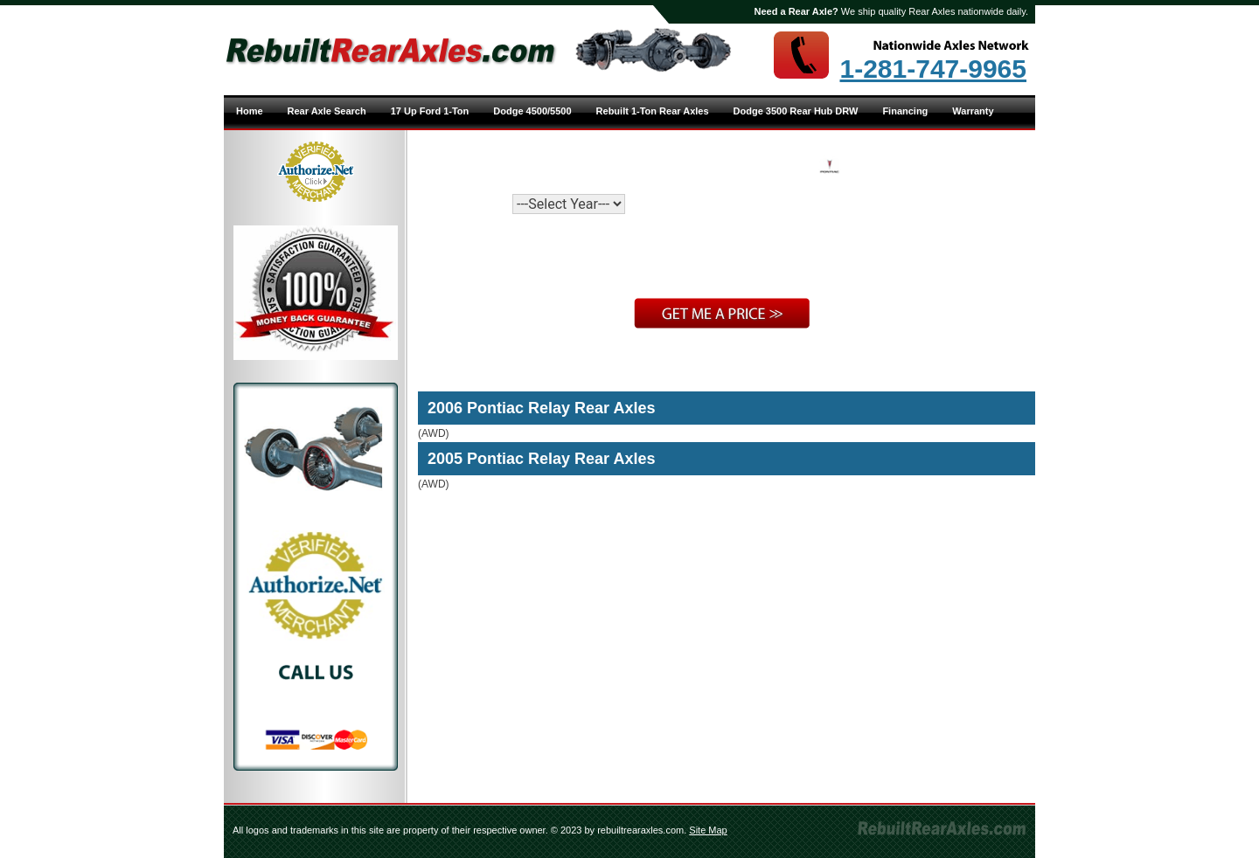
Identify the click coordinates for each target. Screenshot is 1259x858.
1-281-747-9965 (932, 69)
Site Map (708, 830)
